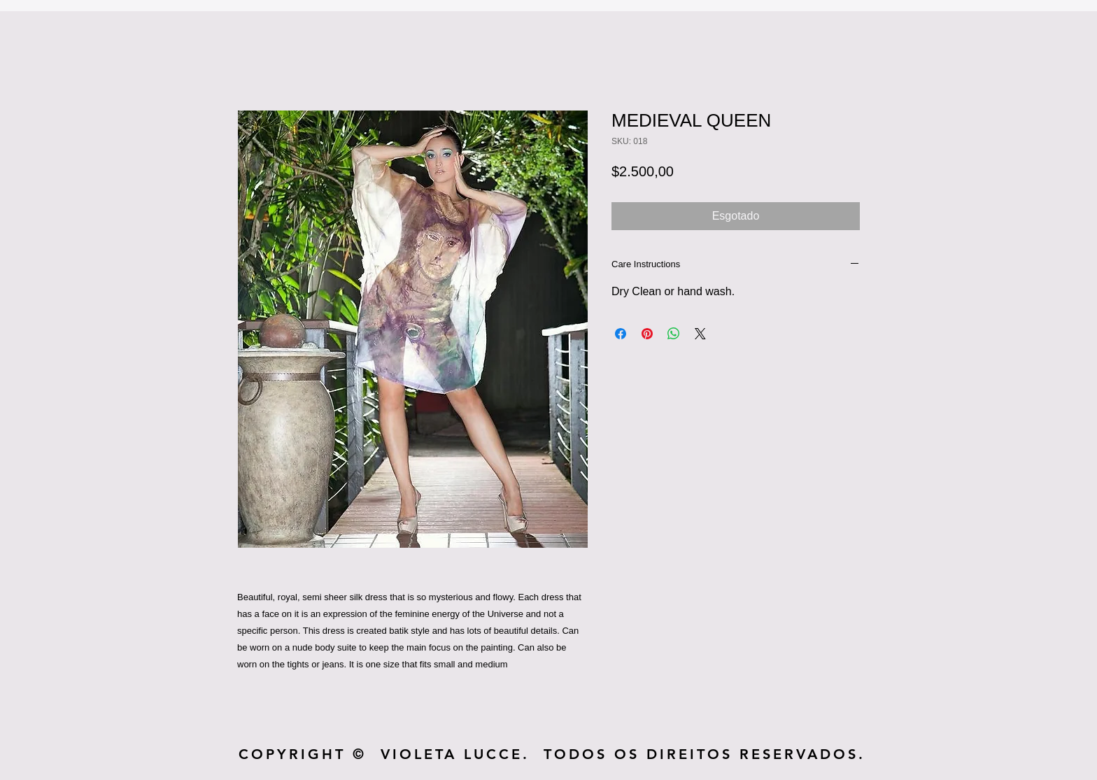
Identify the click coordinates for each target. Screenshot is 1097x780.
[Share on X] (700, 333)
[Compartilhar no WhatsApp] (673, 333)
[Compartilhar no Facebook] (620, 333)
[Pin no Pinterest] (647, 333)
